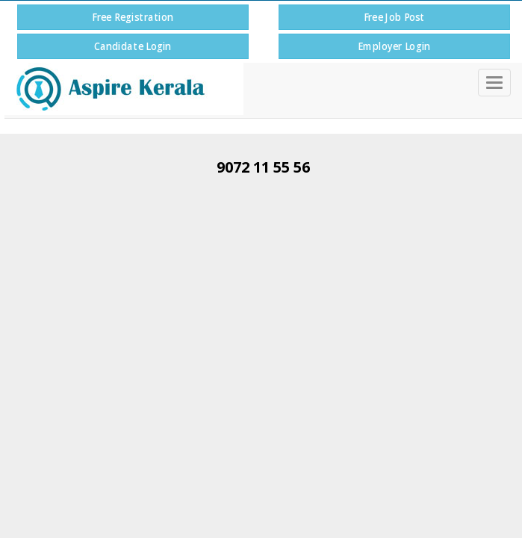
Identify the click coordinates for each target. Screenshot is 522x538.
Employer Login (394, 46)
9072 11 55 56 (263, 167)
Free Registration (132, 17)
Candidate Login (133, 46)
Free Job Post (393, 17)
